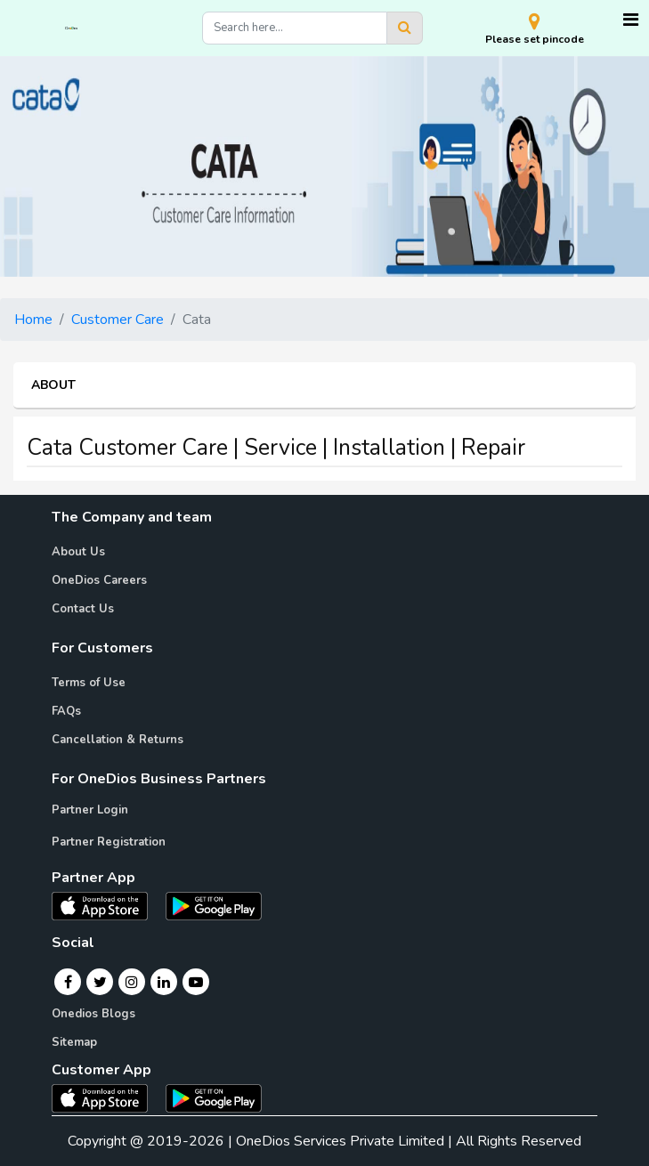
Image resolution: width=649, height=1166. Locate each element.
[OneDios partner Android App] (214, 905)
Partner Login (90, 810)
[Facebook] (68, 982)
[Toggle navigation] (630, 20)
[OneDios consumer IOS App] (107, 1097)
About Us (78, 552)
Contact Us (83, 609)
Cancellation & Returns (117, 740)
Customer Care (117, 319)
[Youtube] (196, 982)
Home (33, 319)
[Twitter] (100, 982)
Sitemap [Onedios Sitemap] (74, 1042)
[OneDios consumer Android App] (214, 1097)
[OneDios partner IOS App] (107, 905)
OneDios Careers (99, 580)
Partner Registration (109, 842)
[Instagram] (132, 982)
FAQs (66, 711)
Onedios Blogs (93, 1014)
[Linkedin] (164, 982)
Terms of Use (89, 683)
